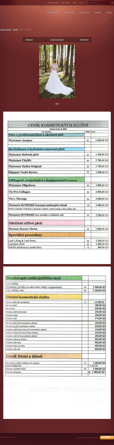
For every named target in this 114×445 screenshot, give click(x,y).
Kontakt (98, 12)
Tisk (81, 3)
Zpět (57, 104)
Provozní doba (53, 12)
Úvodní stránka (53, 3)
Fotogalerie (84, 12)
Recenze (109, 12)
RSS (75, 3)
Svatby (15, 30)
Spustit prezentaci (57, 40)
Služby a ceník (69, 12)
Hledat (112, 3)
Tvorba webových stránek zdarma (88, 437)
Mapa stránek (65, 3)
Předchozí (29, 40)
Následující (84, 40)
